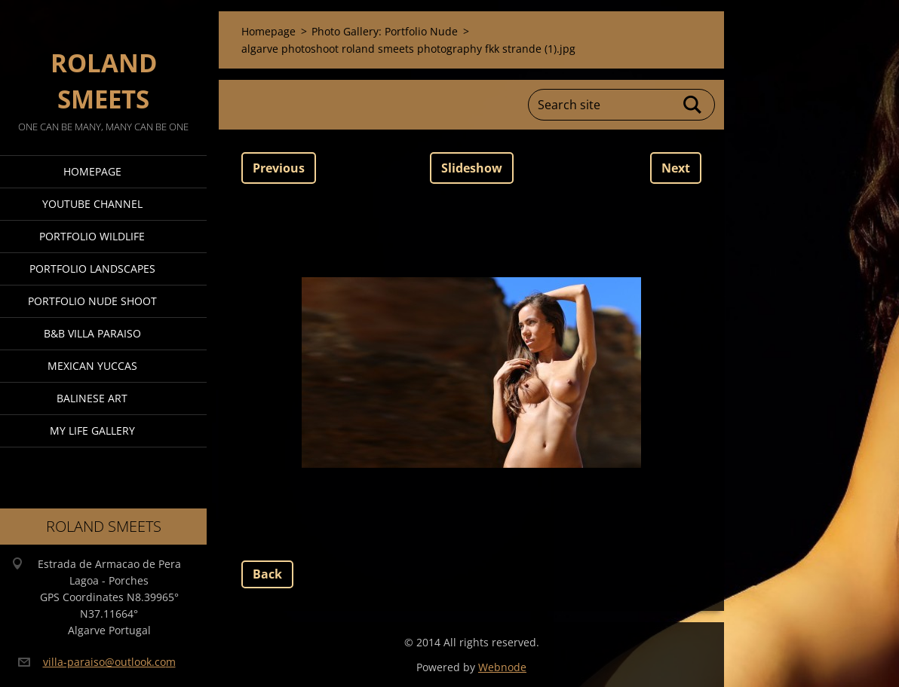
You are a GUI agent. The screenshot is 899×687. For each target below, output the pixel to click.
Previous (279, 168)
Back (267, 574)
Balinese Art (92, 398)
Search (693, 104)
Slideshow (471, 168)
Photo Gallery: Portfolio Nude (384, 31)
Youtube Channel (92, 204)
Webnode (502, 667)
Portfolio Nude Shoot (92, 301)
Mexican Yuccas (92, 366)
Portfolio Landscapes (92, 268)
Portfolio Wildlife (92, 236)
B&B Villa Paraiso (92, 333)
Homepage (92, 171)
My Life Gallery (92, 430)
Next (675, 168)
